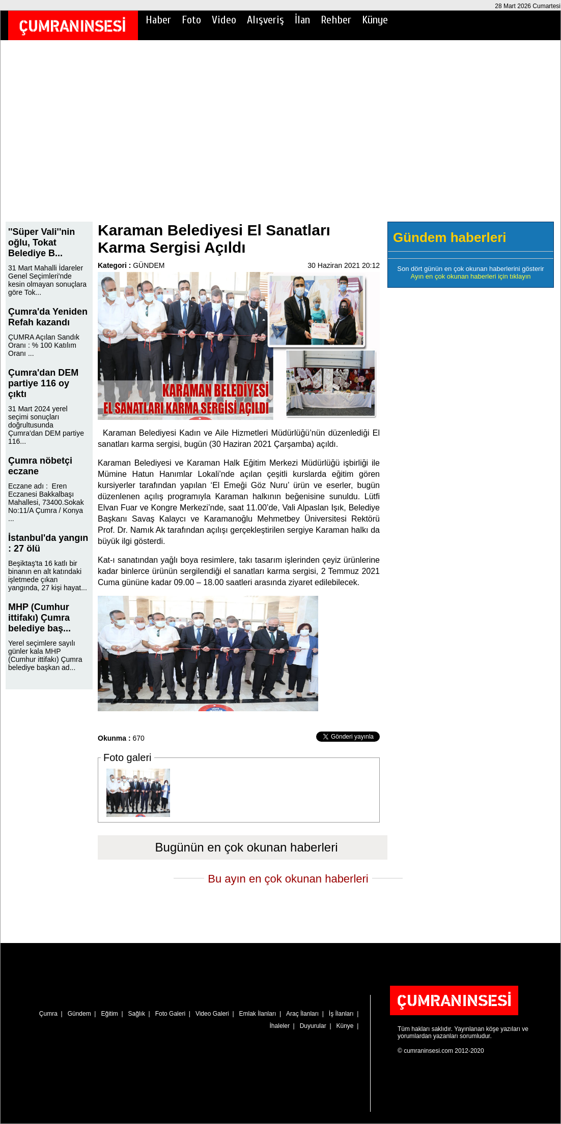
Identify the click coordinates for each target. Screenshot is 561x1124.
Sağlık (136, 1013)
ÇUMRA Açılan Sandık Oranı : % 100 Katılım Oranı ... (43, 345)
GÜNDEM (148, 265)
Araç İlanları (302, 1013)
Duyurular (313, 1025)
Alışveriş (265, 19)
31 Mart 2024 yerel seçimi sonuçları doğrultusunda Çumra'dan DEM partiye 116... (46, 425)
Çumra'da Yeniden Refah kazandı (48, 317)
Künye (375, 19)
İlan (302, 19)
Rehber (336, 19)
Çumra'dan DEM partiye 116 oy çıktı (43, 383)
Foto (191, 19)
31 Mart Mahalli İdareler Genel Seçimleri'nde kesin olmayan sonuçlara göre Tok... (47, 280)
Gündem (79, 1013)
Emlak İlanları (257, 1013)
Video (224, 19)
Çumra (48, 1013)
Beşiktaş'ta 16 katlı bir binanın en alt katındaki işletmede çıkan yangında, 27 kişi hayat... (47, 575)
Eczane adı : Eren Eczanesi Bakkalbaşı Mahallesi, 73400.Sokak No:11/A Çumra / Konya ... (46, 502)
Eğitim (109, 1013)
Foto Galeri (170, 1013)
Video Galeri (212, 1013)
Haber (158, 19)
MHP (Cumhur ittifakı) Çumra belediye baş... (39, 617)
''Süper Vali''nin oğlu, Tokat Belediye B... (41, 242)
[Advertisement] (280, 138)
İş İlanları (341, 1013)
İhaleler (280, 1025)
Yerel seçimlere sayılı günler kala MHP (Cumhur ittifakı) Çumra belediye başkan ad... (45, 655)
